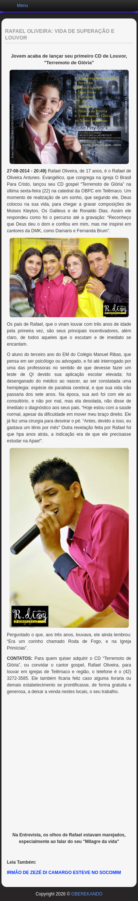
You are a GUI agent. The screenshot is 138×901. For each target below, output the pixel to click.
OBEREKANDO (87, 894)
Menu (22, 5)
